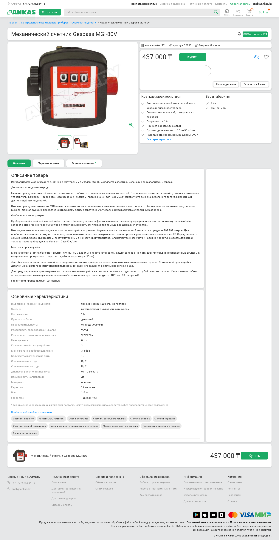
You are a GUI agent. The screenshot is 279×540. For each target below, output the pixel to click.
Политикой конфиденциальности (207, 522)
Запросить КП (257, 34)
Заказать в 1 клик (255, 84)
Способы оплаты (62, 504)
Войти (264, 11)
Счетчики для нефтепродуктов (29, 426)
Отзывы (232, 501)
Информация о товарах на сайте (203, 488)
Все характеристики (159, 139)
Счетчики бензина (140, 418)
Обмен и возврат (105, 482)
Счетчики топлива (79, 418)
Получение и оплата (200, 3)
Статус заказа (104, 488)
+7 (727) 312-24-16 (34, 3)
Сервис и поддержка (172, 3)
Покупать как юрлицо (143, 3)
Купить (193, 57)
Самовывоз (59, 482)
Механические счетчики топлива (120, 426)
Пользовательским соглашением (250, 522)
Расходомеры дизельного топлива (161, 426)
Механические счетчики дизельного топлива (74, 426)
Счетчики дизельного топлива (109, 418)
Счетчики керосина (164, 418)
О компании (234, 482)
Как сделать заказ (151, 494)
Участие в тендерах (195, 494)
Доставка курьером (64, 498)
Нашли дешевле (226, 84)
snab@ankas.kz (262, 3)
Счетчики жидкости (23, 418)
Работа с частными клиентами (158, 488)
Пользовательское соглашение (203, 482)
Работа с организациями (155, 482)
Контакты (221, 3)
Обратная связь (240, 3)
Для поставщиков (195, 501)
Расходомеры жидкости (51, 418)
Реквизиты (234, 494)
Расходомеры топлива (25, 433)
